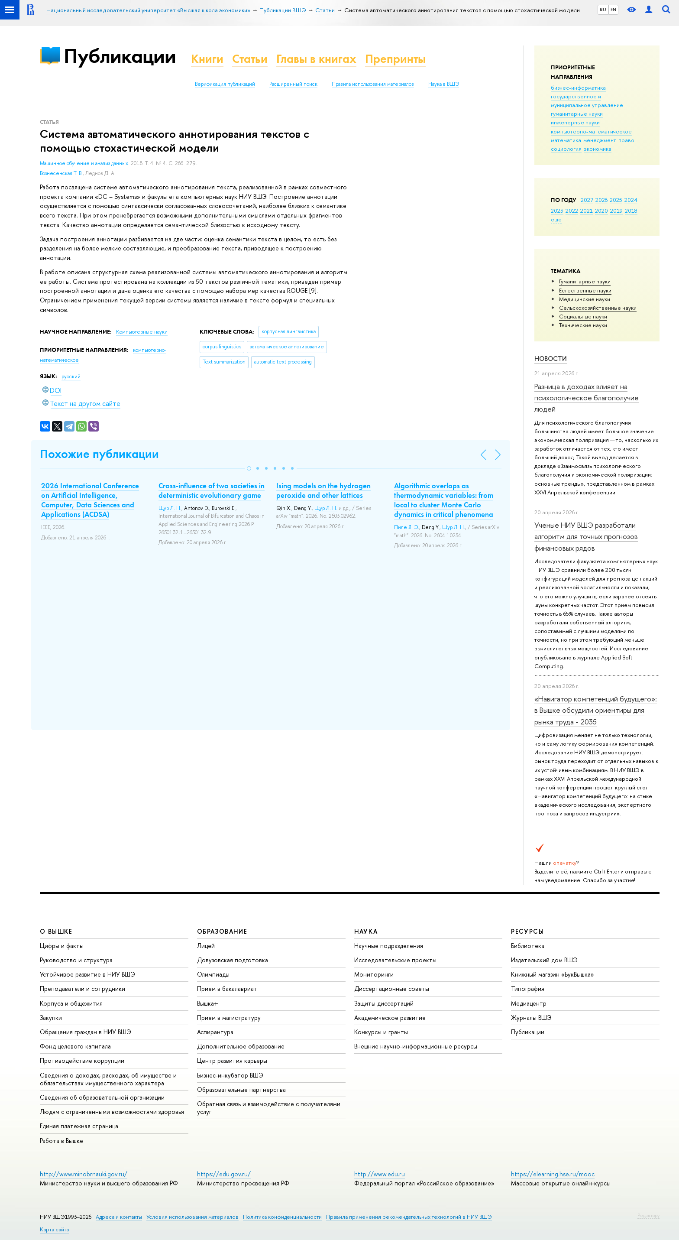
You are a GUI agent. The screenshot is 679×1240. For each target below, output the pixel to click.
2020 (601, 210)
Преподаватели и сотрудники (82, 988)
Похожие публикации (99, 453)
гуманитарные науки (577, 113)
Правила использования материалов (373, 84)
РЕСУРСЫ (527, 931)
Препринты (395, 58)
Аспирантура (215, 1032)
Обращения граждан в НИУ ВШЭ (85, 1032)
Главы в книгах (316, 58)
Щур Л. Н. (169, 508)
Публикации (120, 55)
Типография (527, 988)
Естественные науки (585, 290)
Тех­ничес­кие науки (583, 325)
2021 (586, 210)
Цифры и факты (62, 945)
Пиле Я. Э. (406, 527)
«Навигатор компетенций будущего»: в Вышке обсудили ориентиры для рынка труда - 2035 (595, 710)
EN (613, 9)
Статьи (250, 58)
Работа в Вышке (61, 1140)
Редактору (648, 1215)
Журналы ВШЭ (531, 1017)
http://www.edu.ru (379, 1174)
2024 (630, 200)
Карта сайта (54, 1229)
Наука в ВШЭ (443, 84)
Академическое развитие (390, 1017)
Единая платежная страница (79, 1126)
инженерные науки (575, 122)
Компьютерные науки (142, 331)
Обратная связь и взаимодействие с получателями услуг (268, 1108)
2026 (601, 200)
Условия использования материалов (192, 1217)
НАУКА (366, 931)
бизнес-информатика (578, 87)
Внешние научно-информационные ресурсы (415, 1046)
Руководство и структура (76, 960)
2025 (616, 200)
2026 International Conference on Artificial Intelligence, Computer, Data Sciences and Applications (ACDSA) (90, 500)
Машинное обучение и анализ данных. (85, 163)
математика (566, 140)
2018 (631, 210)
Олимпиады (213, 974)
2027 (587, 200)
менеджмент (599, 140)
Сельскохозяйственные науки (598, 308)
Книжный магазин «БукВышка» (552, 974)
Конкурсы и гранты (381, 1032)
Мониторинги (374, 974)
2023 (557, 210)
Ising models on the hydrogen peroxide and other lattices (323, 490)
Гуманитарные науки (585, 281)
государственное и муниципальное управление (587, 100)
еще (556, 219)
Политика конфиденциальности (282, 1217)
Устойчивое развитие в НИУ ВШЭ (87, 974)
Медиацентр (528, 1003)
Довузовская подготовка (232, 960)
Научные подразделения (388, 945)
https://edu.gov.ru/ (224, 1174)
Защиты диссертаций (384, 1003)
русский (71, 376)
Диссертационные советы (391, 988)
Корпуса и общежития (71, 1003)
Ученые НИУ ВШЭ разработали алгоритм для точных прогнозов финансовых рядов (586, 536)
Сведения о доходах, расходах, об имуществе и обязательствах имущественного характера (108, 1079)
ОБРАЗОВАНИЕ (222, 931)
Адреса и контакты (119, 1217)
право (626, 140)
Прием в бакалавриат (227, 988)
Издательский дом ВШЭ (544, 960)
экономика (597, 149)
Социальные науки (583, 316)
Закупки (51, 1017)
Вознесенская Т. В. (61, 173)
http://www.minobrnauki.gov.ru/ (83, 1174)
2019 (616, 210)
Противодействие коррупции (82, 1060)
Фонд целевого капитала (75, 1046)
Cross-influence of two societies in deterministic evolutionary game (211, 490)
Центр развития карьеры (232, 1060)
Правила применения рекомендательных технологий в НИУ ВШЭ (409, 1217)
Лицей (206, 945)
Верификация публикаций (225, 84)
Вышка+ (207, 1003)
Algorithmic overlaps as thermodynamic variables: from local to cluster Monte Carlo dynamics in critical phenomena (443, 500)
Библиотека (527, 945)
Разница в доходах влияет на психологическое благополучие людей (586, 397)
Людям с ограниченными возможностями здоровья (112, 1111)
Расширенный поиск (293, 84)
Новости (550, 358)
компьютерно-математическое (591, 131)
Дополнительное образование (241, 1046)
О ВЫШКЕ (56, 931)
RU (603, 9)
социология (566, 149)
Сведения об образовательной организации (102, 1097)
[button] (249, 468)
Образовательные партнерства (241, 1089)
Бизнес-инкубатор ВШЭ (230, 1075)
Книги (207, 58)
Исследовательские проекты (395, 960)
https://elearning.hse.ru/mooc (553, 1174)
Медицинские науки (584, 299)
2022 (572, 210)
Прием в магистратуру (229, 1017)
